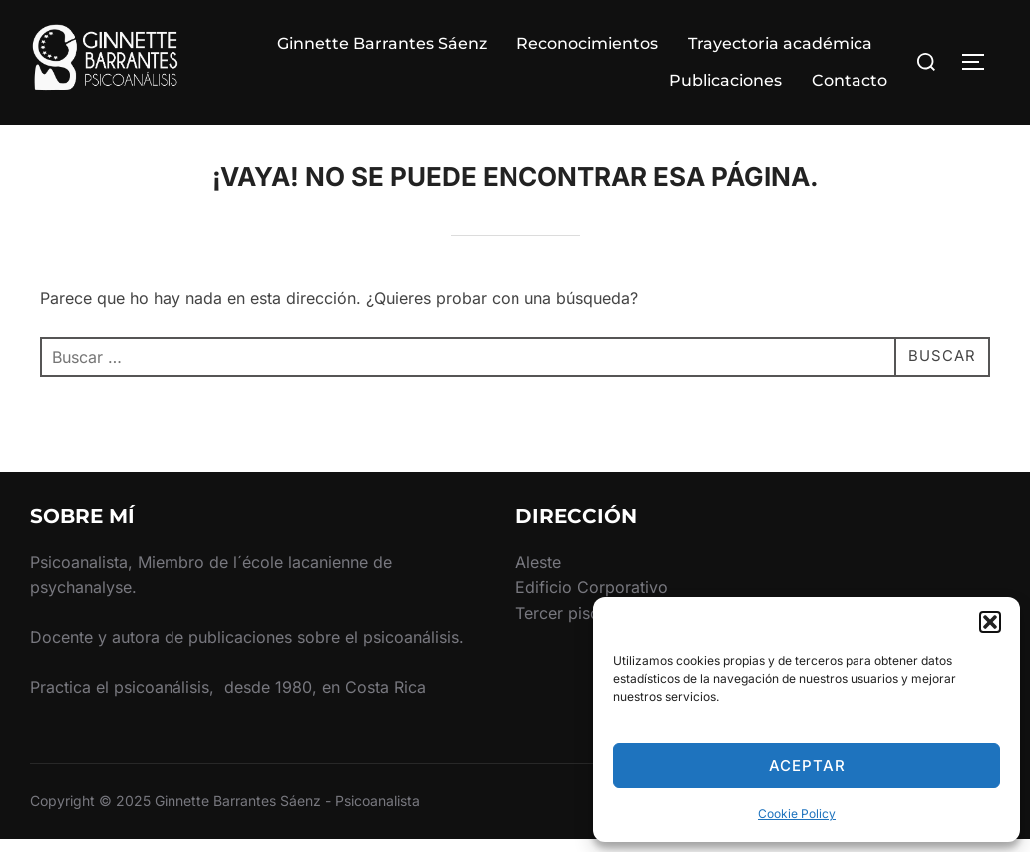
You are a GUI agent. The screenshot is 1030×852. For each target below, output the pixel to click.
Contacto (849, 80)
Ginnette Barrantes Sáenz (382, 43)
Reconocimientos (587, 43)
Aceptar (807, 765)
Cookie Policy (797, 813)
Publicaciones (725, 80)
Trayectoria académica (780, 43)
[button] (990, 622)
